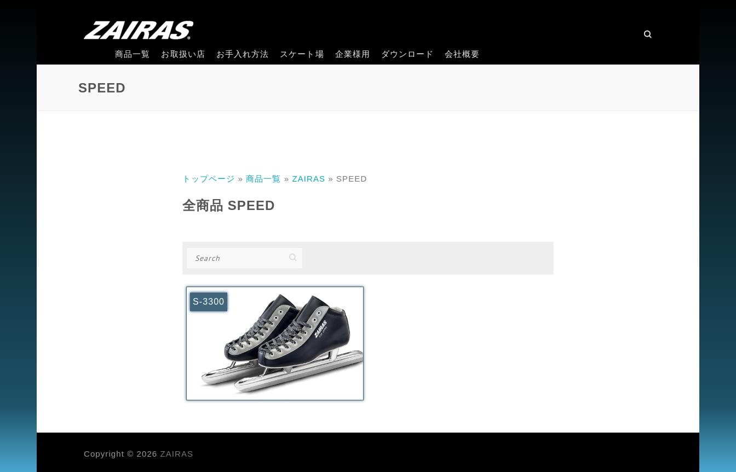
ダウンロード (407, 54)
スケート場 (302, 54)
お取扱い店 (183, 54)
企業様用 (352, 54)
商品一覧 (132, 54)
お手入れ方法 (242, 54)
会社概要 (462, 54)
